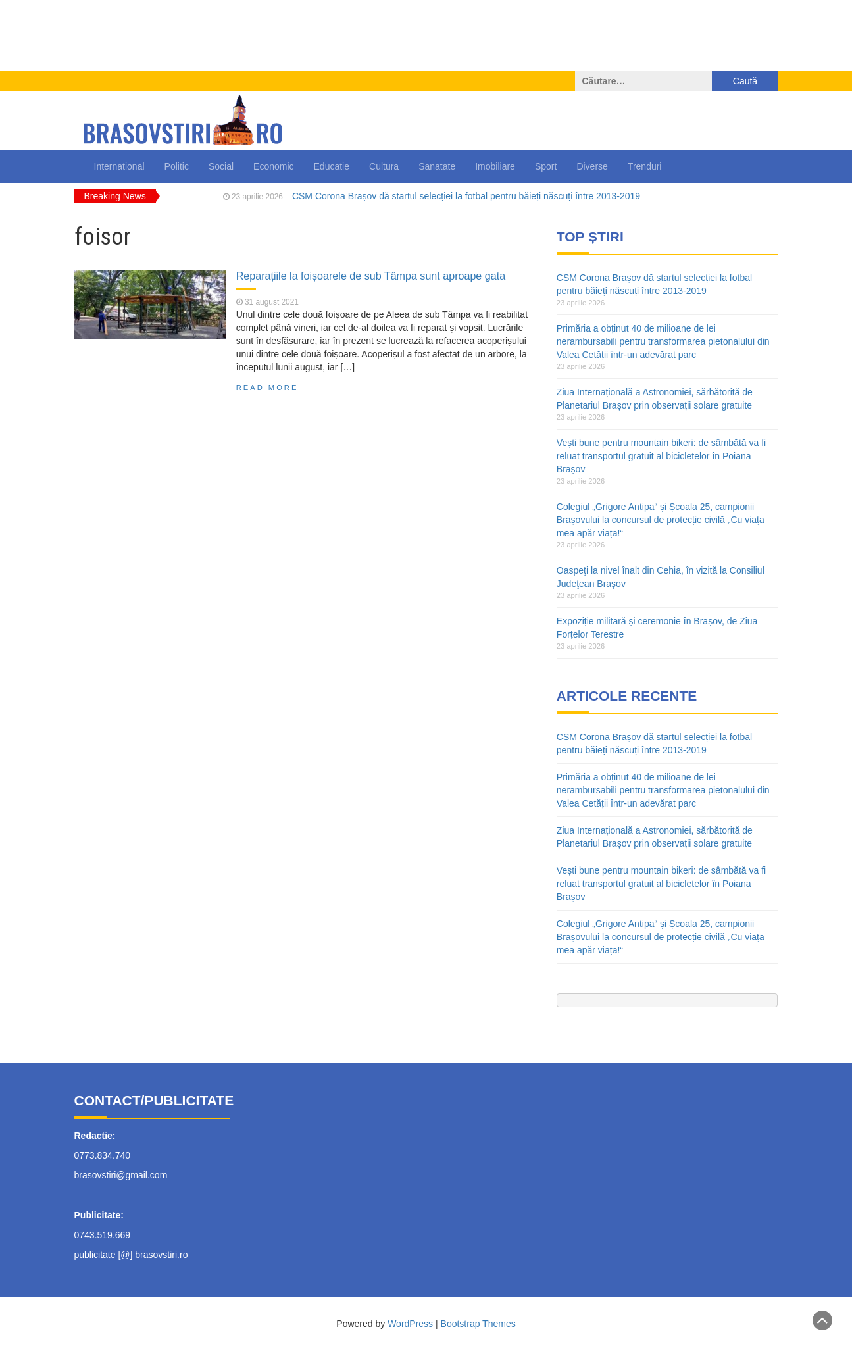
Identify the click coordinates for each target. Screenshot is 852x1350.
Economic (273, 166)
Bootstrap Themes (478, 1323)
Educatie (331, 166)
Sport (546, 166)
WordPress (410, 1323)
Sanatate (436, 166)
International (119, 166)
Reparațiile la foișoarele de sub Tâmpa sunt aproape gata (370, 276)
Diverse (591, 166)
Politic (176, 166)
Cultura (384, 166)
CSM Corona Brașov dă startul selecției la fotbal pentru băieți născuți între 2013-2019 (466, 196)
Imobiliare (495, 166)
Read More (267, 387)
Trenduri (645, 166)
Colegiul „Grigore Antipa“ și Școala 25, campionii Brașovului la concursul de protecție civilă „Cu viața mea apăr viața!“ (660, 519)
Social (221, 166)
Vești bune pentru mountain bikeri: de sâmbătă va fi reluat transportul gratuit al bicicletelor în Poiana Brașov (661, 456)
